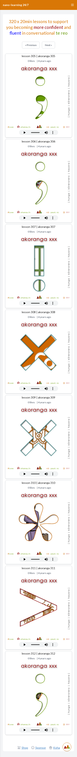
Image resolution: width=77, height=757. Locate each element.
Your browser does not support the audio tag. (38, 132)
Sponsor (40, 747)
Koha (56, 747)
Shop (25, 747)
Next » (48, 45)
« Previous (31, 45)
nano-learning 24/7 (16, 5)
